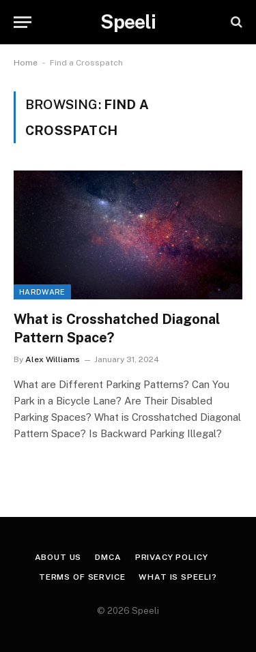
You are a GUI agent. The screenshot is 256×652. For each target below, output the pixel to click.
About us (58, 557)
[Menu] (22, 22)
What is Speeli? (178, 577)
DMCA (108, 557)
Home (26, 63)
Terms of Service (82, 577)
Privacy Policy (171, 557)
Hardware (42, 292)
